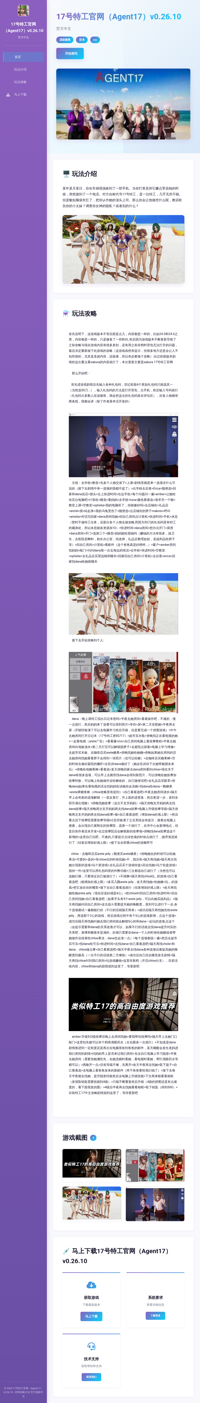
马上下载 (91, 1316)
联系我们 (91, 1376)
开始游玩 (71, 53)
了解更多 (155, 1315)
